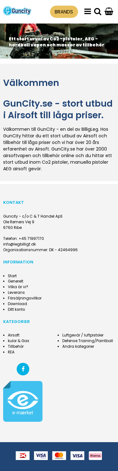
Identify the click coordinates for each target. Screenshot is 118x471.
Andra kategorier (78, 346)
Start (12, 275)
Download (17, 303)
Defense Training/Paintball (87, 340)
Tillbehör (16, 346)
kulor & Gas (18, 340)
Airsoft (14, 335)
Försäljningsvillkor (25, 298)
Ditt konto (16, 309)
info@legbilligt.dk (19, 244)
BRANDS (64, 11)
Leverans (16, 292)
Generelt (15, 281)
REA (11, 352)
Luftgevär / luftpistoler (83, 335)
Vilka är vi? (18, 286)
